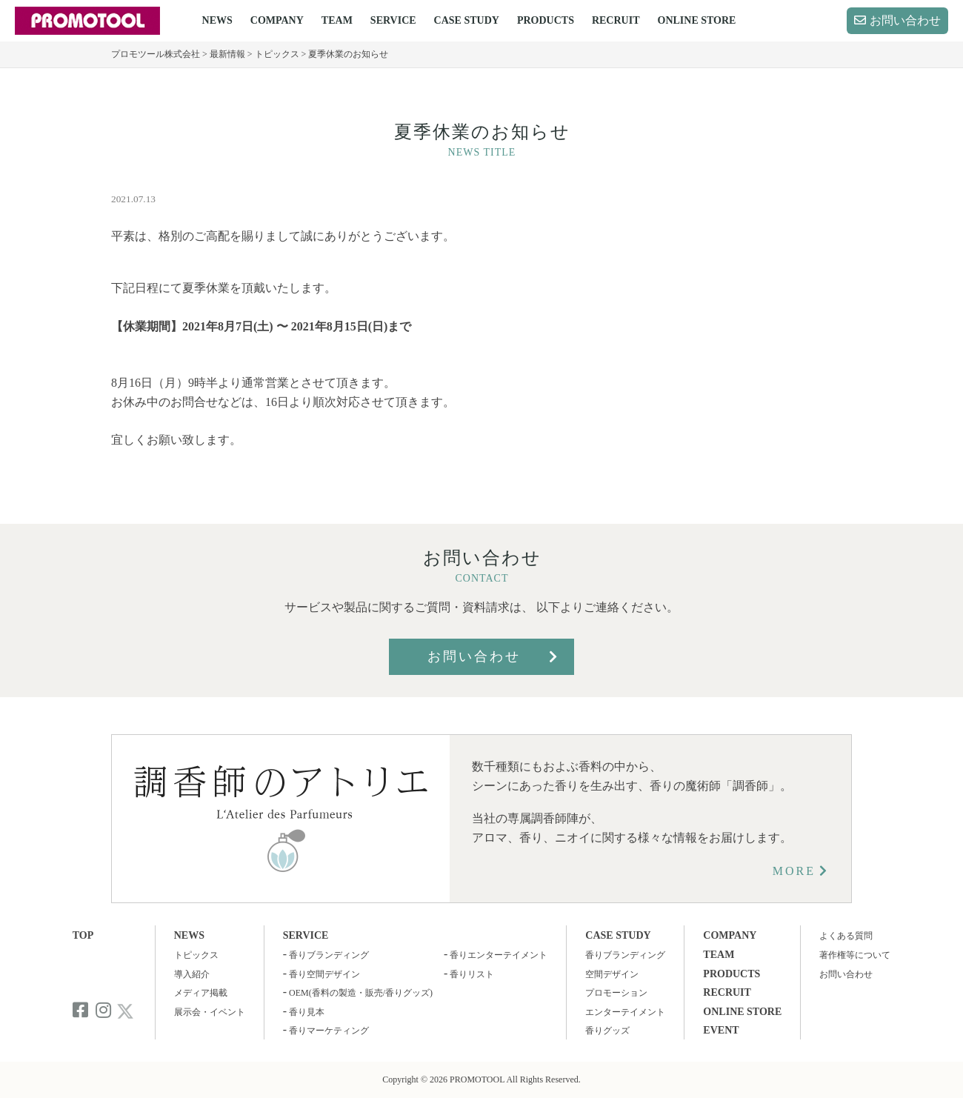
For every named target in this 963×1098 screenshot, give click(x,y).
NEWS (217, 20)
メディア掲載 (200, 993)
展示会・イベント (209, 1012)
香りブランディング (329, 955)
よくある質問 (846, 936)
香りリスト (472, 974)
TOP (83, 935)
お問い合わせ (905, 20)
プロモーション (616, 993)
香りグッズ (607, 1030)
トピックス (196, 955)
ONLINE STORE (697, 20)
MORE (794, 871)
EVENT (721, 1030)
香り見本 (306, 1012)
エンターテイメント (625, 1012)
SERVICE (393, 20)
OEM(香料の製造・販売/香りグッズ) (361, 993)
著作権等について (854, 955)
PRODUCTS (545, 20)
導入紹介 (192, 974)
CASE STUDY (466, 20)
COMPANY (277, 20)
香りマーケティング (329, 1030)
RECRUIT (616, 20)
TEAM (337, 20)
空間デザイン (612, 974)
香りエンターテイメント (498, 955)
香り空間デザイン (324, 974)
